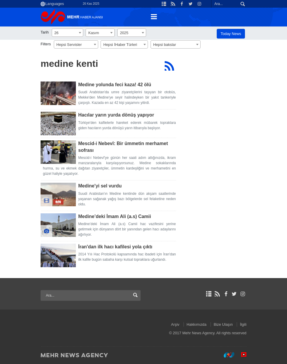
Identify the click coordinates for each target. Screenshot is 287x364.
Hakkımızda (197, 324)
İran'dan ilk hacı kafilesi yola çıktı (115, 246)
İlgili (243, 324)
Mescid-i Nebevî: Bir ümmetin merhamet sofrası (123, 146)
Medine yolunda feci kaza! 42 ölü (114, 84)
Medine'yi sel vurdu (100, 185)
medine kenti (69, 63)
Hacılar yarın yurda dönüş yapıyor (116, 114)
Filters (46, 44)
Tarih (45, 32)
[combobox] (67, 33)
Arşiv (175, 324)
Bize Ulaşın (223, 324)
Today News (231, 33)
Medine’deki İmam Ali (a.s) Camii (114, 216)
